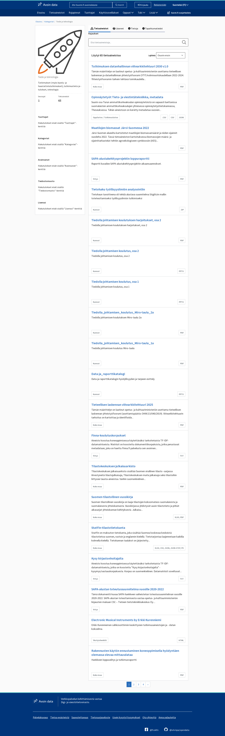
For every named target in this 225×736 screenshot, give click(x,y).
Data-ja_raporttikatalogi (108, 374)
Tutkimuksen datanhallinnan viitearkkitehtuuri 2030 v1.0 (129, 66)
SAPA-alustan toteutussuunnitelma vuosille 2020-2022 (127, 589)
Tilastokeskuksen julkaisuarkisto (113, 466)
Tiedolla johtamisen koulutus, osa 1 (115, 282)
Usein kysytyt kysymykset (126, 717)
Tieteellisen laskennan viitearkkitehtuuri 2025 (122, 405)
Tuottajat (89, 12)
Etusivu (41, 12)
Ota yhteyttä (149, 717)
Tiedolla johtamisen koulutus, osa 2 (115, 251)
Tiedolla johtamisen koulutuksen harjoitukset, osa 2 (126, 220)
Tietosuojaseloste (100, 717)
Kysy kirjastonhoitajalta (107, 558)
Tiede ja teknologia (64, 21)
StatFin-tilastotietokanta (108, 528)
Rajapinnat (74, 12)
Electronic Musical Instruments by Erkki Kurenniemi (126, 620)
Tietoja (133, 28)
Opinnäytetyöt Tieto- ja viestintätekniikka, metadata (127, 97)
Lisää (153, 12)
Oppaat (128, 12)
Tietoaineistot (57, 12)
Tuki (141, 12)
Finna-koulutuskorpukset (108, 435)
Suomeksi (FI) (180, 4)
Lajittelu (152, 55)
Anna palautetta (167, 717)
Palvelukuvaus (40, 717)
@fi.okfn (151, 729)
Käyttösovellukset (109, 12)
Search (119, 5)
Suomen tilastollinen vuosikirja (112, 497)
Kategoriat (49, 21)
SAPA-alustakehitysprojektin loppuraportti (120, 159)
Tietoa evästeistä (59, 717)
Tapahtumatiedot (152, 28)
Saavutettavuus (79, 717)
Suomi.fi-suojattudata (181, 12)
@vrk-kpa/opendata (176, 729)
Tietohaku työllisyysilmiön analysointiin (118, 189)
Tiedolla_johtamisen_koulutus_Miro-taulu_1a (122, 343)
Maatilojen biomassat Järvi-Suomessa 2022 (120, 128)
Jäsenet (118, 28)
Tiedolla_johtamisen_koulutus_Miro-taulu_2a (122, 312)
